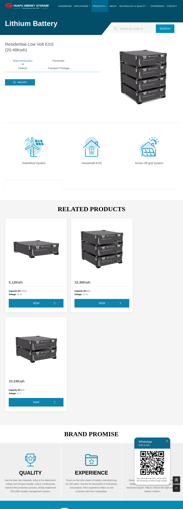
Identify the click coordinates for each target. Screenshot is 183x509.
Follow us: (89, 451)
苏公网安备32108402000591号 (122, 505)
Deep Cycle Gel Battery (130, 431)
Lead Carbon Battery (128, 436)
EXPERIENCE (157, 6)
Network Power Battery (96, 436)
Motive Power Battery (95, 442)
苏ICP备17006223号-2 (98, 505)
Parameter (41, 60)
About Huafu (157, 431)
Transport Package (88, 60)
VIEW (28, 281)
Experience (157, 436)
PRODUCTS (100, 6)
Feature (64, 60)
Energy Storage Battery (96, 431)
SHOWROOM (64, 6)
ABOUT (113, 6)
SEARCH (165, 28)
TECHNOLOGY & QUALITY (133, 6)
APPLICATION (82, 6)
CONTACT (172, 6)
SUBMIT (28, 484)
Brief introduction (17, 60)
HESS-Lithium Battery (129, 442)
